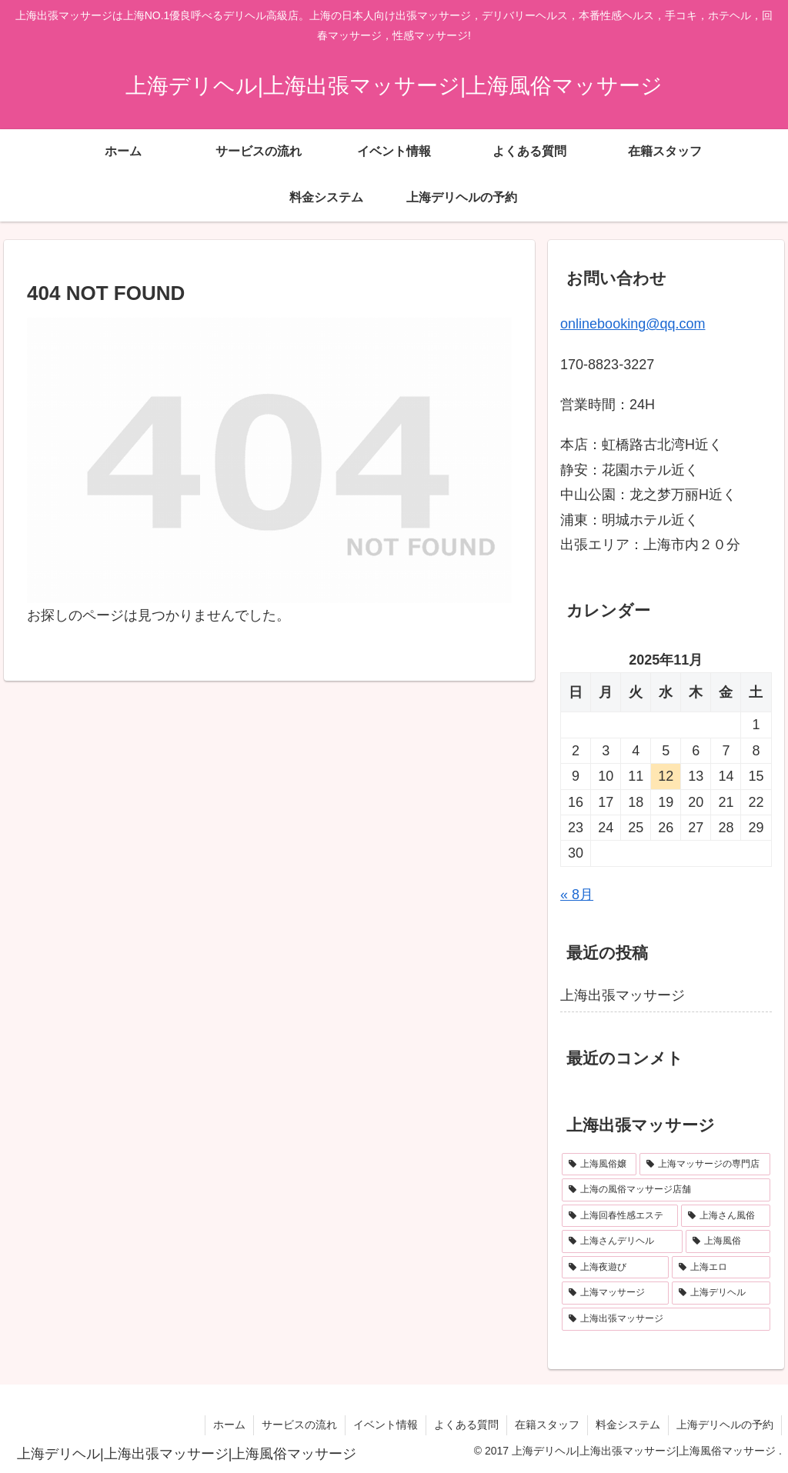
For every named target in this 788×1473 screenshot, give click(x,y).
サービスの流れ (299, 1424)
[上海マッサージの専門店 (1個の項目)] (704, 1164)
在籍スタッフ (547, 1424)
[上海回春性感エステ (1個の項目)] (620, 1216)
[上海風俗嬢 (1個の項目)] (599, 1164)
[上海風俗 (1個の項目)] (728, 1241)
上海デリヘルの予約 (724, 1424)
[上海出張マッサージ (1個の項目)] (666, 1319)
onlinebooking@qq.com (632, 324)
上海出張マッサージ (622, 995)
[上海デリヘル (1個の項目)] (721, 1293)
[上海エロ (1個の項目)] (721, 1267)
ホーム (229, 1424)
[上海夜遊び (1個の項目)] (615, 1267)
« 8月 (576, 894)
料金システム (628, 1424)
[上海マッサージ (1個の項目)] (615, 1293)
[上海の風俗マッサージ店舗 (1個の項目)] (666, 1189)
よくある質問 (466, 1424)
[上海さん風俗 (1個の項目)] (725, 1216)
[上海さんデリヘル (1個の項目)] (622, 1241)
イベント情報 (385, 1424)
